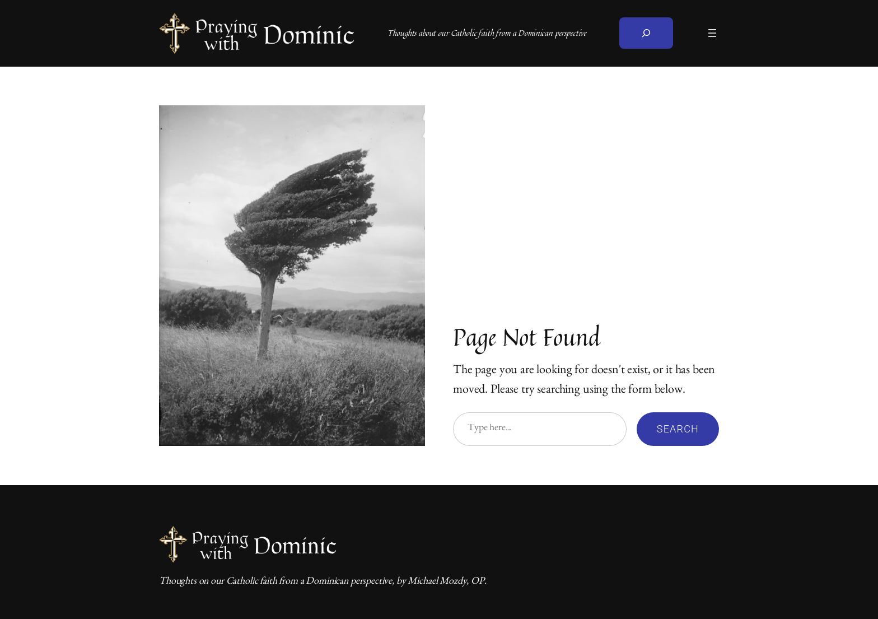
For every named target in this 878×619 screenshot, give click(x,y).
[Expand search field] (646, 33)
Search (678, 429)
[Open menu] (712, 33)
